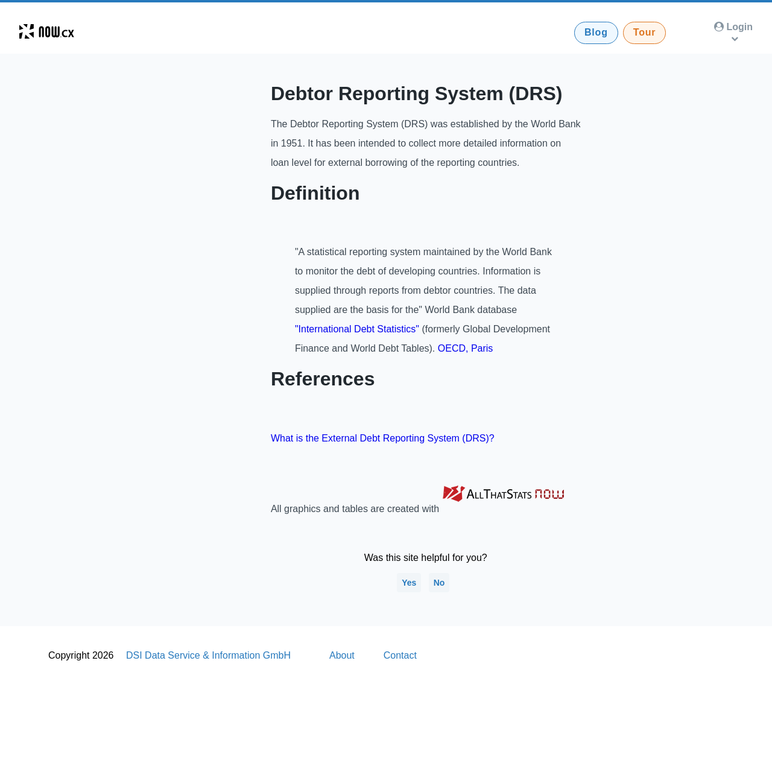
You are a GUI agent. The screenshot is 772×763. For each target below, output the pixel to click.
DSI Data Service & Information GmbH (208, 655)
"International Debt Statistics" (357, 329)
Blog (596, 32)
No (439, 582)
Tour (644, 32)
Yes (409, 582)
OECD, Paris (465, 348)
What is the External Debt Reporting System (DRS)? (383, 438)
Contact (400, 655)
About (342, 655)
